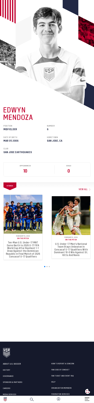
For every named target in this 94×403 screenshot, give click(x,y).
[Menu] (87, 398)
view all (83, 189)
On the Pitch (23, 238)
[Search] (32, 399)
